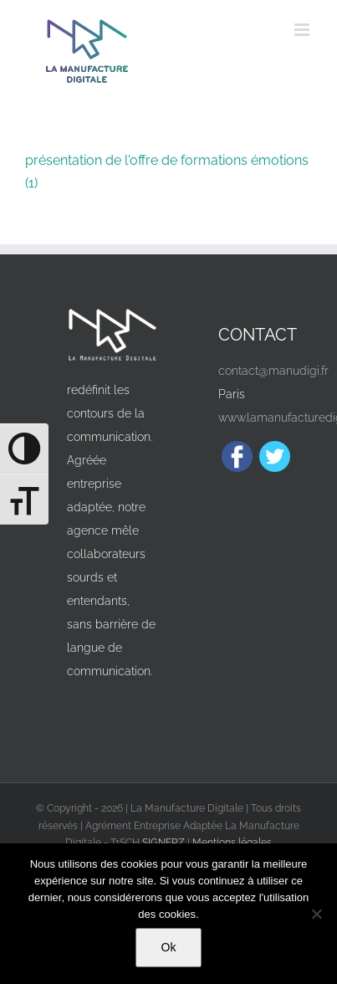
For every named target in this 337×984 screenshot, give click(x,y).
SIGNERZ (163, 842)
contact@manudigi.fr (273, 370)
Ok (168, 947)
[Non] (316, 913)
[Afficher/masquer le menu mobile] (303, 29)
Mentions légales (232, 842)
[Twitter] (274, 456)
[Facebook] (237, 456)
